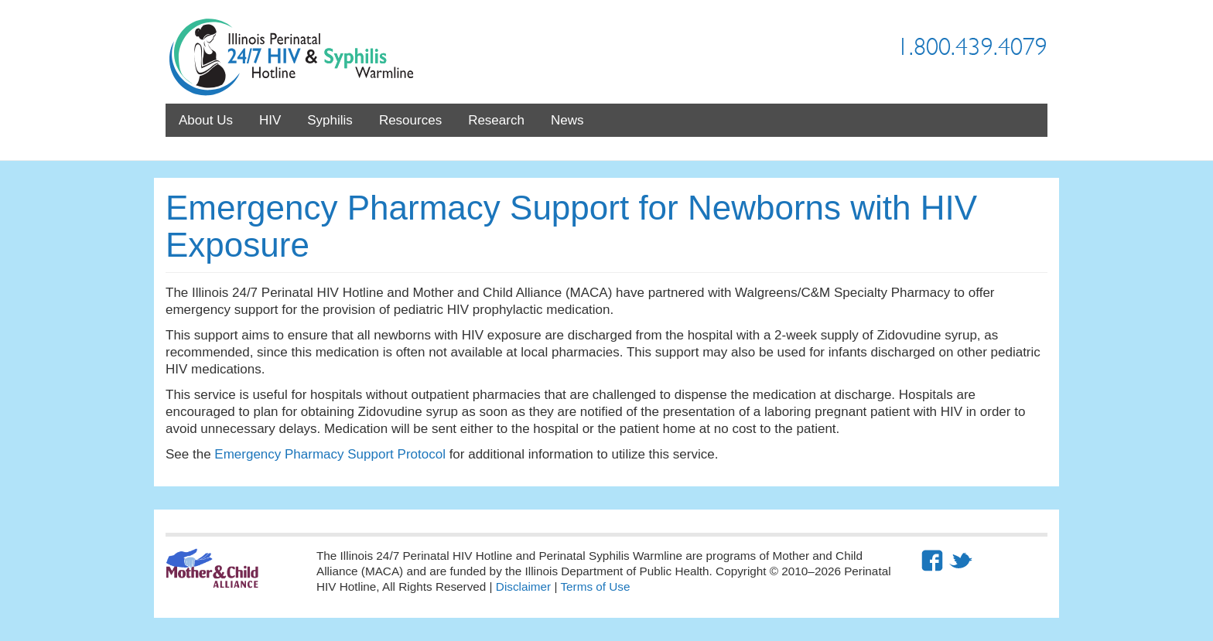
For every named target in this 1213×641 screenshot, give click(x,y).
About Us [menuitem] (206, 120)
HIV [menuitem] (270, 120)
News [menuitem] (567, 120)
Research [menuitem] (496, 120)
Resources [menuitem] (410, 120)
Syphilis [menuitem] (330, 120)
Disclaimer (523, 586)
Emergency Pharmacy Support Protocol (330, 454)
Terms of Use (595, 586)
